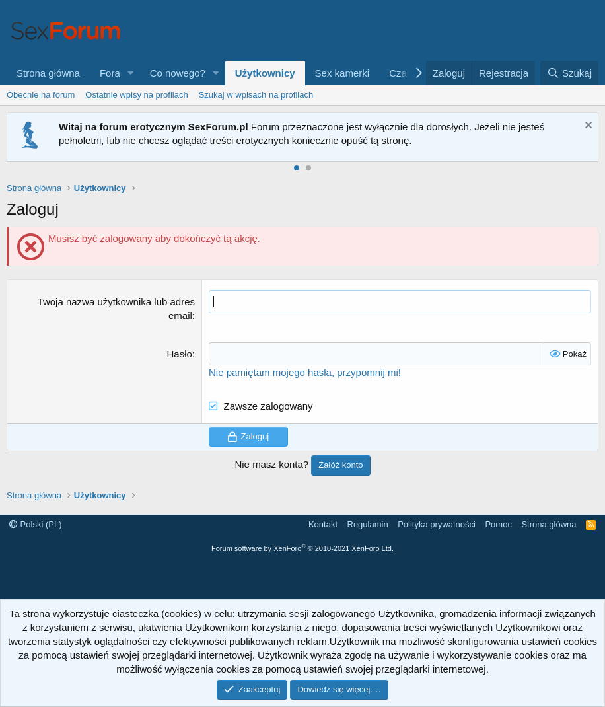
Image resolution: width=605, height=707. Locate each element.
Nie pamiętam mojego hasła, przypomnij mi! (305, 372)
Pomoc (498, 524)
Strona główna (48, 73)
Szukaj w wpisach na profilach (256, 95)
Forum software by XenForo (302, 548)
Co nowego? (177, 73)
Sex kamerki (342, 73)
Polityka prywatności (437, 524)
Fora (110, 73)
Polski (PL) (35, 524)
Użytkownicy (265, 73)
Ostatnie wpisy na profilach (136, 95)
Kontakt (323, 524)
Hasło (179, 353)
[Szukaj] (569, 73)
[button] (131, 73)
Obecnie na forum (41, 95)
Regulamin (367, 524)
